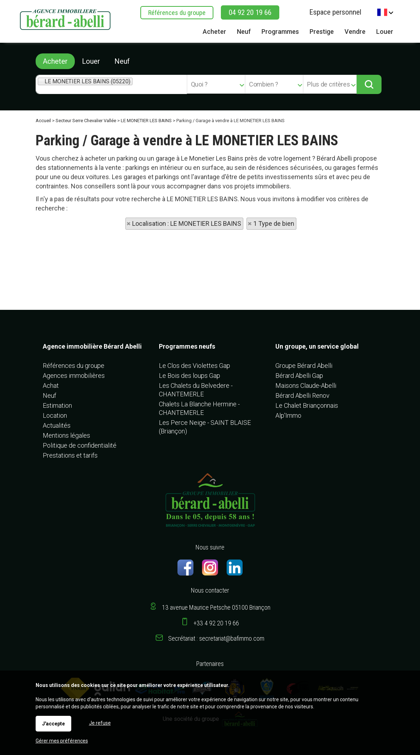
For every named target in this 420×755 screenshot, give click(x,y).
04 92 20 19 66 (250, 12)
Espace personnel (335, 12)
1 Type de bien (273, 223)
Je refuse (100, 723)
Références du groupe (177, 12)
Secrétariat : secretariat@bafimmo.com (216, 638)
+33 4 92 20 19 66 (216, 623)
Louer (91, 61)
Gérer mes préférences (62, 741)
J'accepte (53, 724)
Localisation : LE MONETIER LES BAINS (186, 223)
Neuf (122, 61)
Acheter (55, 61)
